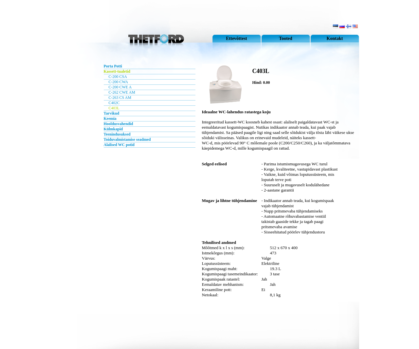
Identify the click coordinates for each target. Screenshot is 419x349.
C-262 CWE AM (122, 92)
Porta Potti (113, 66)
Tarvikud (111, 113)
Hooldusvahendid (118, 123)
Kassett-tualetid (117, 71)
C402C (114, 103)
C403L (114, 108)
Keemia (110, 118)
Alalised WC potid (119, 144)
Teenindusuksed (117, 134)
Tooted (285, 38)
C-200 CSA (118, 76)
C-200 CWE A (120, 87)
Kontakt (335, 38)
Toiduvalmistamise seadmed (127, 139)
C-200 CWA (118, 82)
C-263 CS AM (120, 97)
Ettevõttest (236, 38)
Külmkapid (113, 129)
